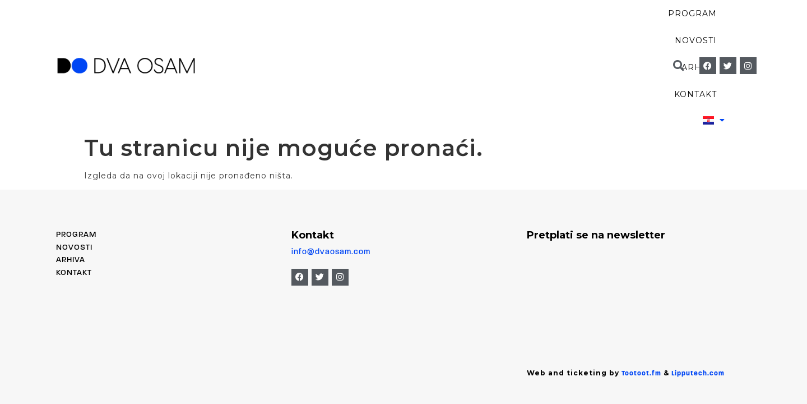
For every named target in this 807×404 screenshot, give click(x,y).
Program (389, 28)
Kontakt (588, 28)
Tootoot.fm (641, 298)
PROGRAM (76, 159)
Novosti (460, 28)
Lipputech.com (698, 298)
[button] (678, 28)
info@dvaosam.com (330, 176)
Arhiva (524, 28)
